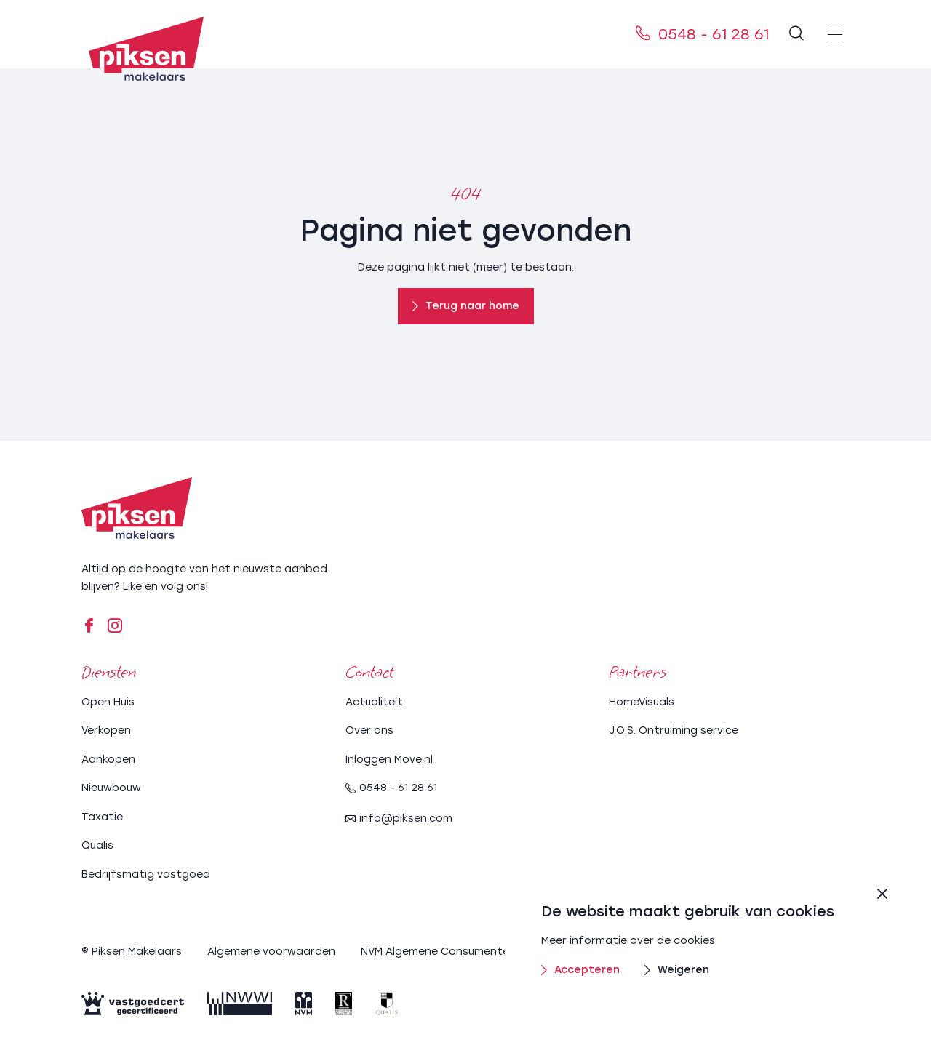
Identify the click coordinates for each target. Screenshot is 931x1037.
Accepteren (580, 970)
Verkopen (106, 730)
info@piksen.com (398, 818)
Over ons (369, 730)
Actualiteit (374, 702)
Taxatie (102, 817)
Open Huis (108, 702)
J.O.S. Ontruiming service (673, 730)
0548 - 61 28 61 (702, 34)
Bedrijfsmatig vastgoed (145, 874)
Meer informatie (584, 940)
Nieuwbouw (111, 788)
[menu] (835, 34)
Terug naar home (465, 306)
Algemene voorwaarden (271, 951)
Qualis (97, 845)
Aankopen (108, 759)
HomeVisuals (641, 702)
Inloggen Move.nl (389, 759)
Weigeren (676, 970)
